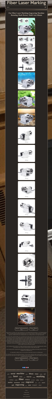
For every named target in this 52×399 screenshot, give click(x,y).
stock (24, 377)
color (39, 382)
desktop (11, 380)
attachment (17, 382)
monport (34, 385)
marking (40, 376)
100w (36, 382)
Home (26, 390)
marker (10, 382)
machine (20, 373)
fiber (21, 379)
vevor (27, 374)
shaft (22, 382)
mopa (36, 374)
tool (45, 374)
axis (20, 377)
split (13, 385)
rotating (34, 377)
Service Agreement (26, 396)
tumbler (10, 377)
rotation (41, 374)
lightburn (41, 380)
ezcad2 (16, 380)
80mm (31, 374)
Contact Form (26, 392)
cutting (37, 380)
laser (15, 376)
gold (8, 374)
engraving (19, 385)
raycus (29, 377)
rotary (27, 379)
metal (13, 374)
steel (29, 385)
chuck (40, 385)
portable (33, 380)
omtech (43, 382)
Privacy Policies (26, 394)
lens (26, 385)
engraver (30, 382)
